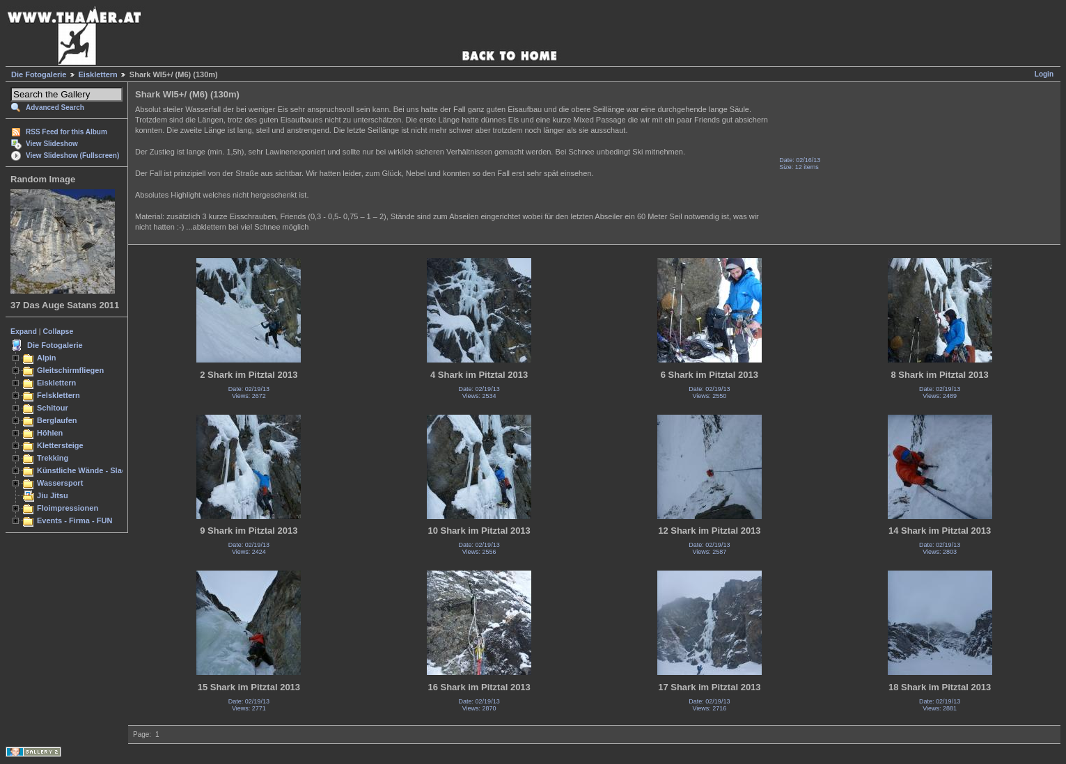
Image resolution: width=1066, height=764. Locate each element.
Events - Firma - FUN (74, 520)
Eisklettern (98, 74)
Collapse (58, 331)
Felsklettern (58, 395)
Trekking (52, 458)
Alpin (46, 357)
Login (1044, 74)
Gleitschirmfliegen (70, 370)
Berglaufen (57, 420)
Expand (23, 331)
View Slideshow (52, 144)
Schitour (52, 408)
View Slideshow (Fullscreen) (72, 155)
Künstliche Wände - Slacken (88, 470)
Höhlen (50, 433)
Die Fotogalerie (38, 74)
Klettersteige (60, 445)
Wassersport (60, 483)
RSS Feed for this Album (66, 132)
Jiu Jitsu (52, 495)
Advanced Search (55, 107)
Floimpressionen (67, 508)
